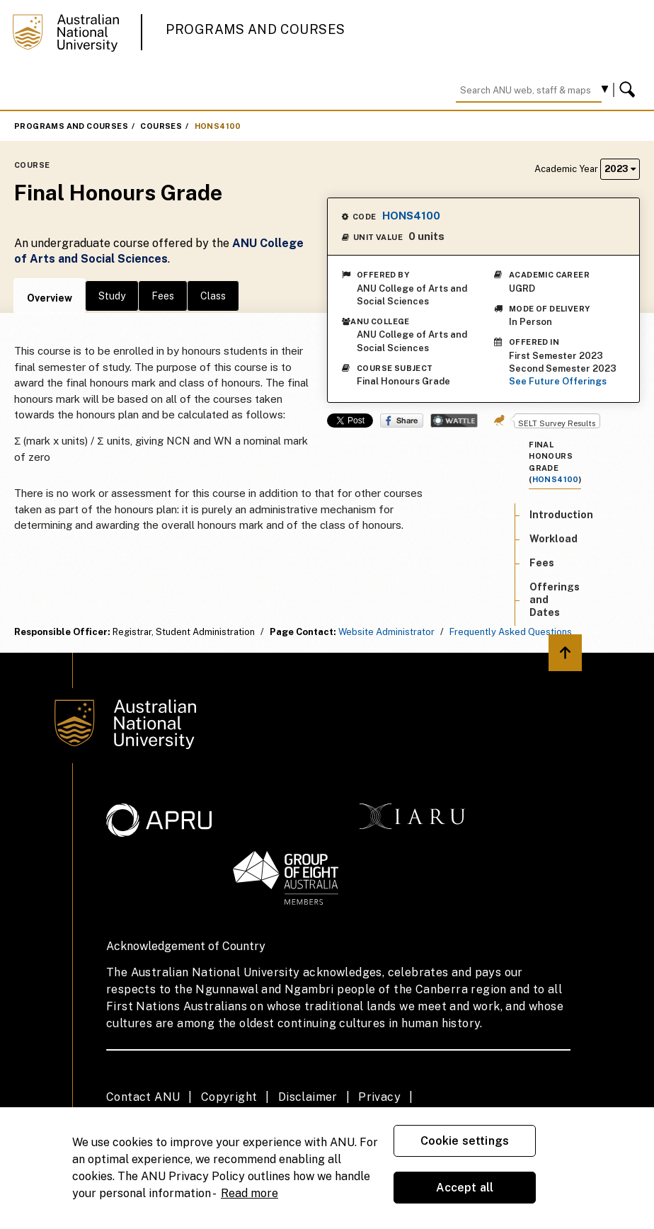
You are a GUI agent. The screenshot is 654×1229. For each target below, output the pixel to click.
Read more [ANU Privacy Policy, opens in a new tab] (249, 1193)
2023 (620, 169)
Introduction (561, 514)
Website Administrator (386, 632)
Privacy (379, 1097)
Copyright (229, 1097)
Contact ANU (143, 1097)
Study (111, 296)
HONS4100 (218, 126)
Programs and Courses (255, 29)
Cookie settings (464, 1141)
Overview (49, 298)
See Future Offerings (558, 381)
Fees (162, 296)
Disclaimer (308, 1097)
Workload (553, 538)
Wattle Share (454, 420)
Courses (161, 126)
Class (213, 296)
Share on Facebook (401, 420)
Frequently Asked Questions (510, 632)
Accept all (465, 1187)
